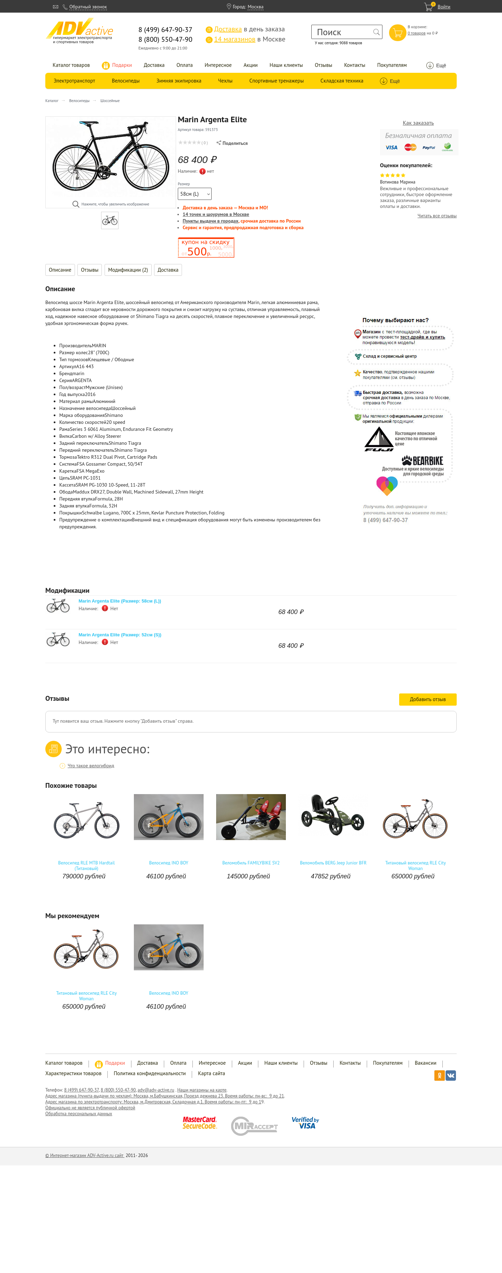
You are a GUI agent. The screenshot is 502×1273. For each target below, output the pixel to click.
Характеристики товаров (73, 1073)
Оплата (184, 65)
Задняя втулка (74, 506)
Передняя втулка (77, 499)
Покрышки (70, 513)
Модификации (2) (128, 269)
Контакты (354, 65)
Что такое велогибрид (91, 765)
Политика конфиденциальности (150, 1073)
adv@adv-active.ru (156, 1090)
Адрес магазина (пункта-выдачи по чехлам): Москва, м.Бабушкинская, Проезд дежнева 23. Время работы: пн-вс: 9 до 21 (164, 1096)
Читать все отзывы (437, 216)
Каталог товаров (71, 65)
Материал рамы (76, 401)
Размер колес (73, 352)
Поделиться (232, 143)
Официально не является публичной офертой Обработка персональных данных (90, 1111)
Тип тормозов (73, 359)
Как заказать (418, 123)
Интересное (218, 65)
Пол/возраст (72, 387)
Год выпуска (72, 394)
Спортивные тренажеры (276, 80)
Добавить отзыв (428, 699)
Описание (60, 269)
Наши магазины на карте (201, 1090)
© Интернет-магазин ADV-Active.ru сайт (84, 1155)
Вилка (65, 436)
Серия (65, 380)
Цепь (64, 478)
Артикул (67, 366)
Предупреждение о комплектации (95, 520)
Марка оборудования (82, 415)
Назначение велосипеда (85, 408)
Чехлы (225, 80)
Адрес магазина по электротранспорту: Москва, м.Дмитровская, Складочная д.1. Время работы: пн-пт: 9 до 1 (153, 1102)
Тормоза (68, 457)
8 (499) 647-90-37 (81, 1090)
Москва (256, 6)
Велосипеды (126, 80)
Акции (251, 65)
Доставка (154, 65)
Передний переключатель (86, 450)
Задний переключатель (84, 443)
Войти (444, 6)
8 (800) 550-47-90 (118, 1090)
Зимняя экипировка (179, 80)
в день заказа (245, 28)
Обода (66, 492)
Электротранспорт (74, 80)
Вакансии (425, 1062)
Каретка (67, 471)
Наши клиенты (286, 65)
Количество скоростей (82, 422)
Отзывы (323, 65)
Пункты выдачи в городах (210, 221)
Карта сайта (211, 1073)
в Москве (245, 39)
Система (68, 464)
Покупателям (392, 65)
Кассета (67, 485)
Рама (64, 429)
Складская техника (341, 80)
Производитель (75, 345)
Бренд (66, 373)
